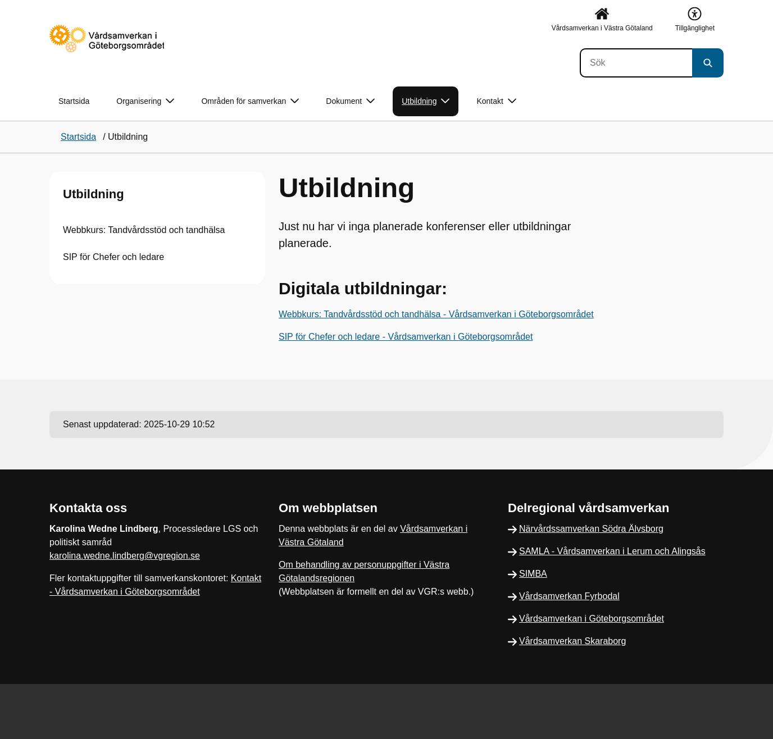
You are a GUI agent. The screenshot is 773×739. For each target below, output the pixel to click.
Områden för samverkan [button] (250, 101)
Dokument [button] (350, 101)
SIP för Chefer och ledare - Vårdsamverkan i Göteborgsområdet (406, 336)
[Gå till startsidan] (106, 39)
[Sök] (636, 62)
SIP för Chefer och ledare (113, 257)
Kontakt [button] (496, 101)
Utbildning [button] (425, 101)
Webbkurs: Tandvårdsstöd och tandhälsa (144, 230)
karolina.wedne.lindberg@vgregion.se (124, 555)
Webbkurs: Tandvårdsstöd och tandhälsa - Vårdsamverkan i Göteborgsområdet (436, 314)
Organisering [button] (145, 101)
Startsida (73, 101)
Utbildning (93, 194)
